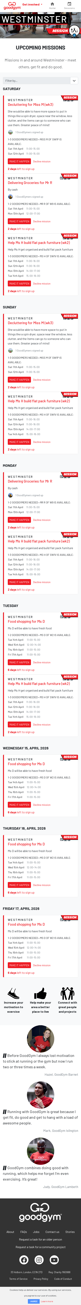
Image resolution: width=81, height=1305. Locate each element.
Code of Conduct (63, 1278)
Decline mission (41, 161)
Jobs (36, 1231)
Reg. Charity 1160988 (59, 1272)
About (10, 1231)
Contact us (52, 1231)
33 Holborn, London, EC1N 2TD (26, 1272)
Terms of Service (18, 1278)
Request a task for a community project (41, 1247)
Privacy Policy (41, 1278)
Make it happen (19, 161)
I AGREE (34, 1301)
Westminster (34, 18)
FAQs (23, 1231)
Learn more (47, 1301)
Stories (70, 1231)
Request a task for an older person (40, 1239)
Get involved (31, 4)
